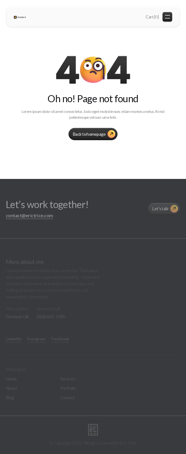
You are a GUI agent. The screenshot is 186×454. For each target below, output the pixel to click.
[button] (152, 17)
